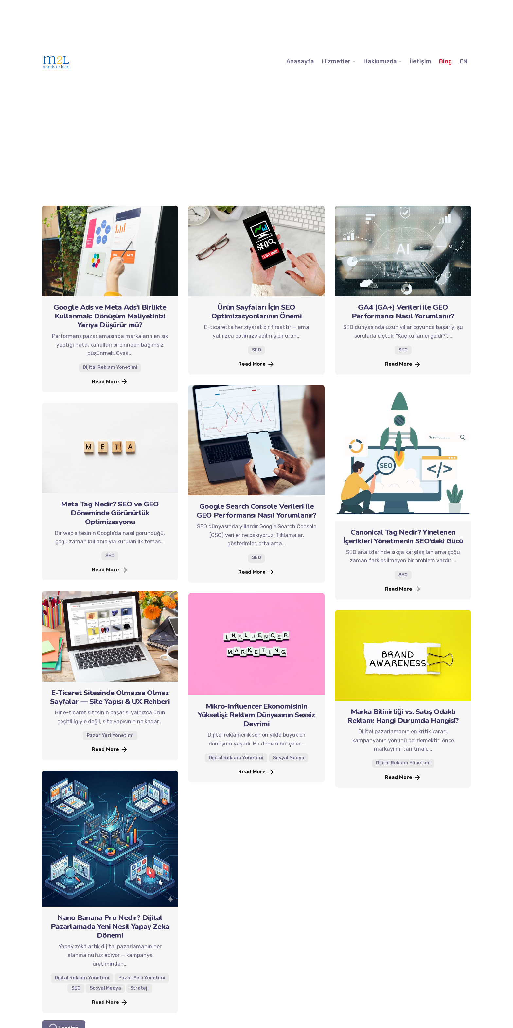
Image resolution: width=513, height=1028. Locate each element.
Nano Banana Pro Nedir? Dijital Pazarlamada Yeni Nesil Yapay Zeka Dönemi (110, 926)
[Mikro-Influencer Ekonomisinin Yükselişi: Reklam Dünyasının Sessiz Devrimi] (256, 644)
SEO (256, 350)
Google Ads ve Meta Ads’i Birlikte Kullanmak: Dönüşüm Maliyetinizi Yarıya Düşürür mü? (110, 316)
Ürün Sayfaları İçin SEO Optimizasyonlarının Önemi (256, 311)
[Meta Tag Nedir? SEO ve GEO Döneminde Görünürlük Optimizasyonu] (110, 448)
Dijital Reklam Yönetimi (110, 367)
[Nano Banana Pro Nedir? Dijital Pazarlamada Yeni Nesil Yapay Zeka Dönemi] (110, 839)
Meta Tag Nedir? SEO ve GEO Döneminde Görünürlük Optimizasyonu (110, 513)
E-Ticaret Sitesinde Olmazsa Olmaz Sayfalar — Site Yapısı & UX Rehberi (110, 697)
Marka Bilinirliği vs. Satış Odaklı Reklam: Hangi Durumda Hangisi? (403, 716)
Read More (110, 382)
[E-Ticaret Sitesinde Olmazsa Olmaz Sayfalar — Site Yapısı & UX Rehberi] (110, 636)
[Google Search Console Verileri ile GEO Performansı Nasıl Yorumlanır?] (256, 440)
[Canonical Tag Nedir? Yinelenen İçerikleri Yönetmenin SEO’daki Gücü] (403, 453)
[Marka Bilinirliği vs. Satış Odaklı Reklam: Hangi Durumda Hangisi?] (403, 655)
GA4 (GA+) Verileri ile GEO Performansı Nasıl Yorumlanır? (403, 311)
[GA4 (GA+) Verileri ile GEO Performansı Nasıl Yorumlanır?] (403, 251)
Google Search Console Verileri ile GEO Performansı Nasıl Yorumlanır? (257, 510)
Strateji (139, 988)
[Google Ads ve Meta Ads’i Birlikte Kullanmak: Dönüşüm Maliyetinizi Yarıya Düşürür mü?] (110, 251)
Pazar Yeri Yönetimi (110, 735)
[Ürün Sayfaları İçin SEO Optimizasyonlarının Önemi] (256, 251)
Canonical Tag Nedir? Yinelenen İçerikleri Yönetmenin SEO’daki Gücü (403, 536)
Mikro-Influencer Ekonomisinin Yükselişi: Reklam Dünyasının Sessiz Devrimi (256, 715)
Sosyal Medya (288, 758)
